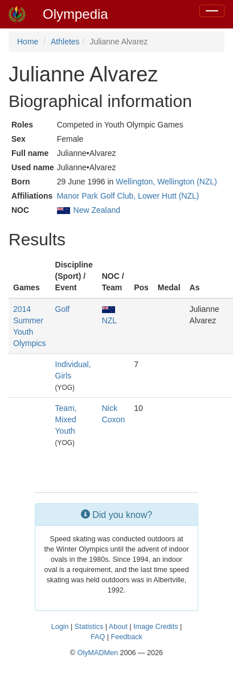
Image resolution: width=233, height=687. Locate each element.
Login (60, 627)
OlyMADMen (97, 653)
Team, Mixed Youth (66, 419)
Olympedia (75, 14)
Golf (62, 309)
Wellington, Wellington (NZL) (166, 181)
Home (27, 41)
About (118, 627)
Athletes (65, 41)
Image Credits (155, 627)
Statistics (89, 627)
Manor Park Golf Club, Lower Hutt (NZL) (128, 195)
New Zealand (97, 210)
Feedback (126, 637)
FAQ (98, 637)
